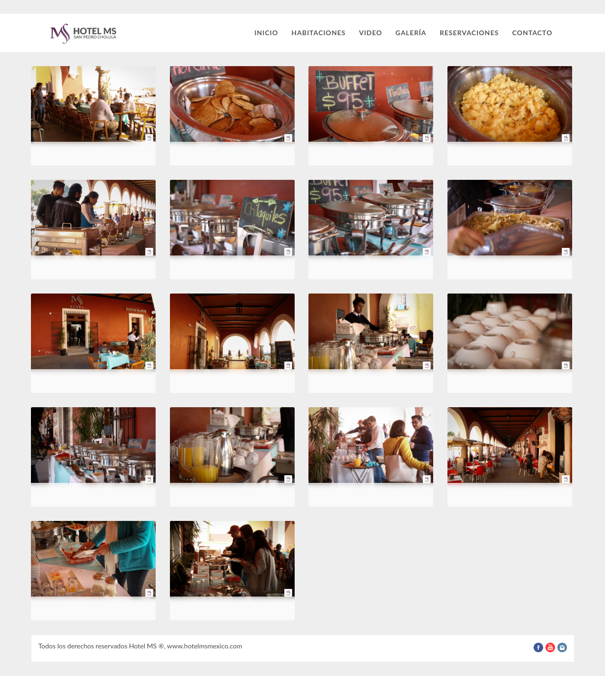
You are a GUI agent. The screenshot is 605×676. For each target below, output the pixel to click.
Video (370, 33)
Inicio (266, 33)
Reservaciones (469, 33)
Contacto (532, 33)
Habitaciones (318, 33)
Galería (411, 33)
